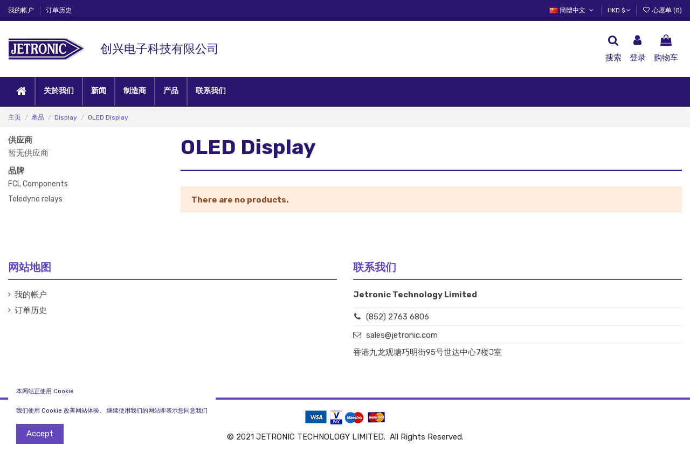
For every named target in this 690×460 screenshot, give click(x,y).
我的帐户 (22, 10)
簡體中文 (572, 10)
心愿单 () (662, 10)
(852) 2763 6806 (397, 317)
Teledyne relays (35, 199)
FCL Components (38, 184)
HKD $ (619, 10)
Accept (39, 433)
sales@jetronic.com (402, 335)
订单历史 (59, 10)
